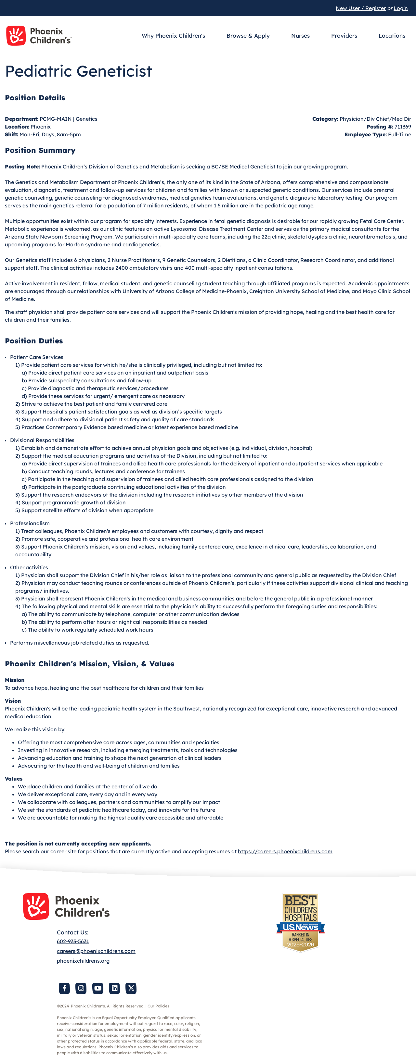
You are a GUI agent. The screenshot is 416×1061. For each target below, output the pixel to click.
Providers (344, 35)
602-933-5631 (73, 941)
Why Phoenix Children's (173, 35)
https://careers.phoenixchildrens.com (285, 851)
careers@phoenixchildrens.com (96, 951)
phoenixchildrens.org (83, 960)
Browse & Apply (248, 35)
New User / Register (361, 8)
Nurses (300, 35)
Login (401, 8)
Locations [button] (392, 35)
